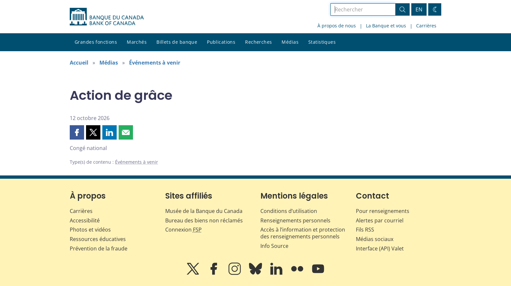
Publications (221, 42)
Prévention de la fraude (98, 248)
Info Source (274, 245)
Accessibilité (85, 220)
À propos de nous (336, 26)
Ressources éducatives (98, 239)
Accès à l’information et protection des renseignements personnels (302, 233)
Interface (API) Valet (380, 248)
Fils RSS (365, 229)
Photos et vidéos (90, 229)
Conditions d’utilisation (288, 211)
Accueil (79, 62)
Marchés (137, 42)
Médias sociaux (374, 239)
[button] (77, 132)
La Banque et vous (386, 26)
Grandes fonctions (96, 42)
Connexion (183, 229)
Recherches (258, 42)
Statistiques (322, 42)
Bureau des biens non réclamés (204, 220)
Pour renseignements (382, 211)
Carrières (426, 26)
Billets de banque (176, 42)
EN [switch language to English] (419, 9)
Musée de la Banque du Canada (203, 211)
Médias (290, 42)
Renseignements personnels (295, 220)
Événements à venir (154, 62)
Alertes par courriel (379, 220)
